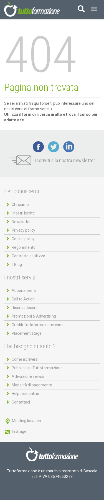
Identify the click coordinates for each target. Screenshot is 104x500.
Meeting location (22, 420)
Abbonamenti (24, 290)
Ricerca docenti (25, 307)
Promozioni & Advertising (34, 316)
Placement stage (27, 333)
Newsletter (21, 221)
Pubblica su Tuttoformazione (37, 368)
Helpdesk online (25, 393)
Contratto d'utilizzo (28, 256)
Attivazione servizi (28, 376)
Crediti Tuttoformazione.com (37, 325)
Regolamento (23, 247)
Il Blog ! (18, 264)
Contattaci (21, 402)
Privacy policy (23, 230)
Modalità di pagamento (32, 385)
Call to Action (23, 299)
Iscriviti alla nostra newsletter (52, 160)
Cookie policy (23, 239)
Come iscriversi (25, 359)
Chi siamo (20, 204)
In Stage (15, 431)
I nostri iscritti (23, 213)
